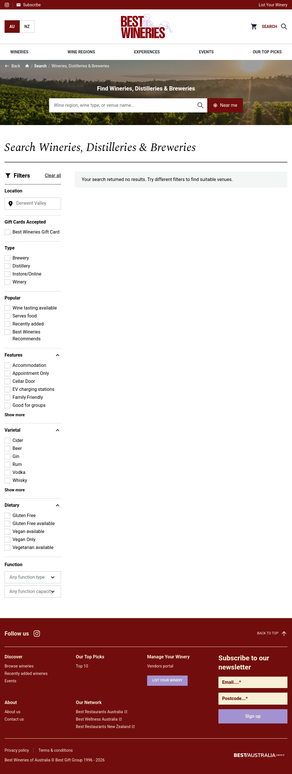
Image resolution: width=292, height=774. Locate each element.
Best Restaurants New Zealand (105, 726)
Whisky (20, 480)
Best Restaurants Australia (101, 711)
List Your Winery (273, 5)
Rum (17, 464)
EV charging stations (33, 389)
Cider (18, 440)
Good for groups (29, 405)
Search (40, 66)
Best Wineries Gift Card (36, 232)
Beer (17, 448)
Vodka (19, 472)
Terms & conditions (55, 750)
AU (12, 26)
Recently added (28, 324)
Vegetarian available (33, 547)
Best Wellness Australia (99, 719)
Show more (15, 415)
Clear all (53, 175)
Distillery (21, 266)
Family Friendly (28, 397)
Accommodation (29, 365)
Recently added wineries (26, 673)
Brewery (21, 258)
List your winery (167, 680)
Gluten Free (24, 515)
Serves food (25, 316)
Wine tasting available (35, 308)
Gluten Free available (34, 523)
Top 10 (82, 666)
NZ (27, 26)
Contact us (14, 719)
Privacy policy (17, 750)
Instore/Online (27, 274)
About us (13, 711)
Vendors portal (160, 666)
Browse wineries (19, 666)
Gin (16, 456)
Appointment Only (31, 373)
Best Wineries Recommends (27, 335)
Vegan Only (24, 539)
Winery (20, 282)
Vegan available (28, 531)
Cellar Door (24, 381)
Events (11, 681)
